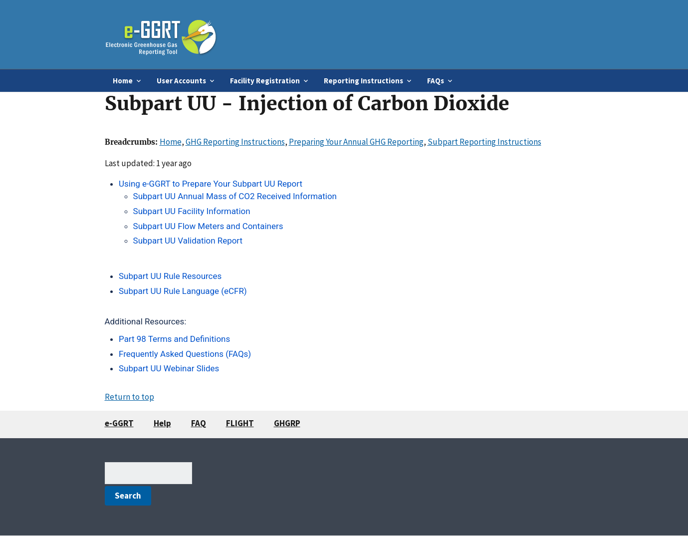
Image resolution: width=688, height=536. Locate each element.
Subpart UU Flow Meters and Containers (208, 226)
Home (171, 141)
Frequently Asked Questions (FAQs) (185, 354)
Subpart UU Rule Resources (171, 276)
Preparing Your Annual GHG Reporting (356, 141)
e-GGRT (119, 423)
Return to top (129, 396)
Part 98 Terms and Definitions (174, 339)
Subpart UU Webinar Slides (169, 368)
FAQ (198, 423)
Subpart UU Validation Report (187, 241)
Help (162, 423)
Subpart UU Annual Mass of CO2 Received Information (235, 196)
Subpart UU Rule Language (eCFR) (183, 291)
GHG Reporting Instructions (235, 141)
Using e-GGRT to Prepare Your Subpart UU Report (210, 184)
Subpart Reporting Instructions (484, 141)
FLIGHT (240, 423)
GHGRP (287, 423)
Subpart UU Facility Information (191, 211)
